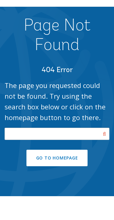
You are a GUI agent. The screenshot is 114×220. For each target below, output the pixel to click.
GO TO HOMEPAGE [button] (57, 158)
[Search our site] (57, 134)
